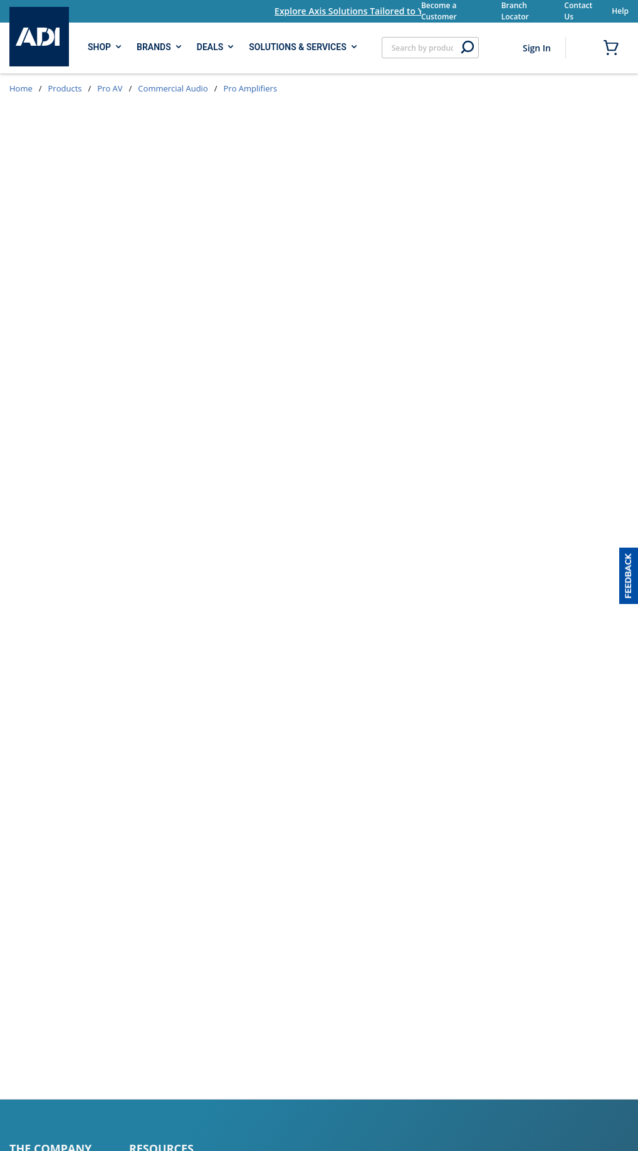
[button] (628, 576)
